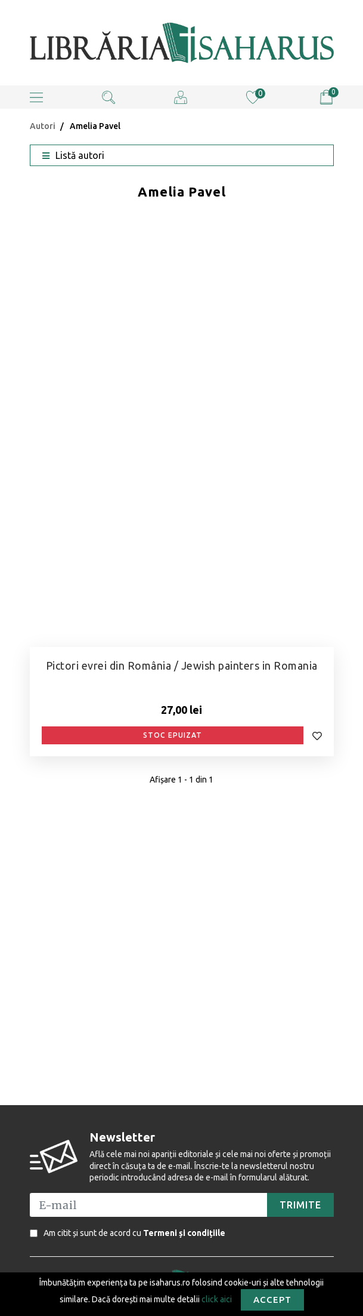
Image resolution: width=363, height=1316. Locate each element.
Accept (272, 1299)
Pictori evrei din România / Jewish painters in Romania (182, 665)
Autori (42, 126)
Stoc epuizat (172, 735)
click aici (216, 1298)
